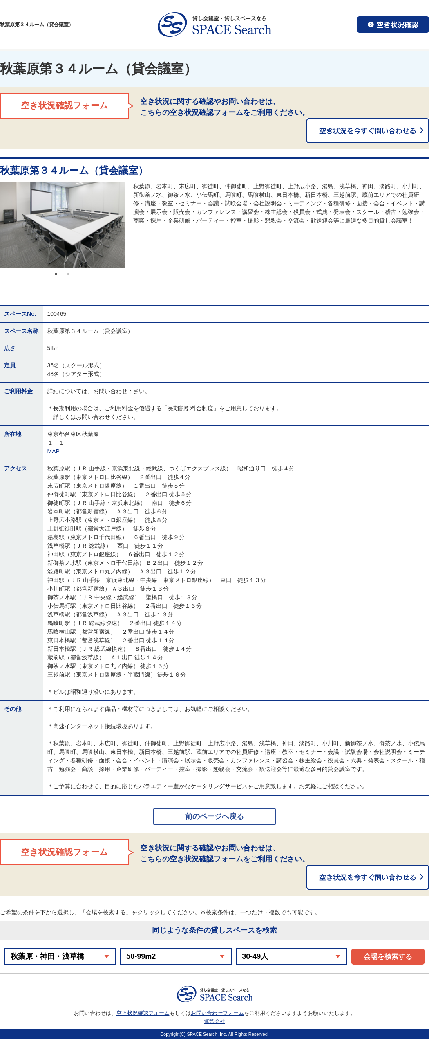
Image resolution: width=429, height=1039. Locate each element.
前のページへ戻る (214, 816)
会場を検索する (388, 956)
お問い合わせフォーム (217, 1013)
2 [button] (68, 274)
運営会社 (214, 1021)
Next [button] (131, 225)
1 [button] (56, 274)
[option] (62, 225)
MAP (53, 451)
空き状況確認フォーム (143, 1013)
